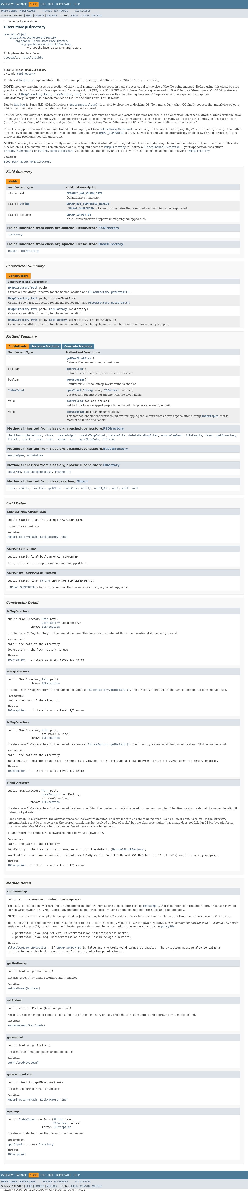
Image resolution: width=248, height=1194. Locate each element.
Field (29, 15)
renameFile (63, 471)
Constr (39, 15)
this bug (19, 104)
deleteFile (117, 435)
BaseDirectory (111, 244)
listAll (13, 439)
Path (34, 287)
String (24, 203)
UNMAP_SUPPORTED (79, 214)
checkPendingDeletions (25, 435)
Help (77, 4)
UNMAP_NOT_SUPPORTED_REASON (88, 203)
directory (15, 234)
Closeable (11, 57)
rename (61, 439)
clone (12, 488)
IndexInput (16, 390)
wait (115, 488)
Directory (111, 465)
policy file (168, 926)
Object (82, 481)
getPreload (75, 368)
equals (24, 488)
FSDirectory (26, 73)
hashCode (71, 488)
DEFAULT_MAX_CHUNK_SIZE (84, 193)
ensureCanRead (171, 435)
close (49, 435)
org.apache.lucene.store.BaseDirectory (42, 41)
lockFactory (30, 250)
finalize (38, 488)
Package (21, 4)
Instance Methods (45, 346)
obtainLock (35, 455)
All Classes (82, 11)
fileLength (194, 435)
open (40, 439)
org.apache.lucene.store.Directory (33, 37)
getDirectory (226, 435)
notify (86, 488)
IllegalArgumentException (27, 947)
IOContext (111, 390)
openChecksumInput (38, 471)
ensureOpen (16, 455)
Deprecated (63, 4)
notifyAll (101, 488)
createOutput (66, 435)
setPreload (75, 400)
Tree (51, 4)
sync (73, 439)
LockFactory (58, 309)
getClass (54, 488)
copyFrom (14, 471)
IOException (51, 626)
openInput (74, 390)
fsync (209, 435)
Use (43, 4)
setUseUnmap (76, 411)
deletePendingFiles (143, 435)
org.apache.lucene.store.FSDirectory (46, 44)
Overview (7, 4)
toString (108, 439)
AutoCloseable (32, 57)
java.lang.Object (15, 34)
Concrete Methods (78, 346)
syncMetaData (89, 439)
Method (51, 15)
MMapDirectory (18, 287)
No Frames (61, 11)
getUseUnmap (76, 379)
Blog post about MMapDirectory (27, 161)
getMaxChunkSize (79, 358)
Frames (47, 11)
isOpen (12, 250)
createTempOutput (92, 435)
